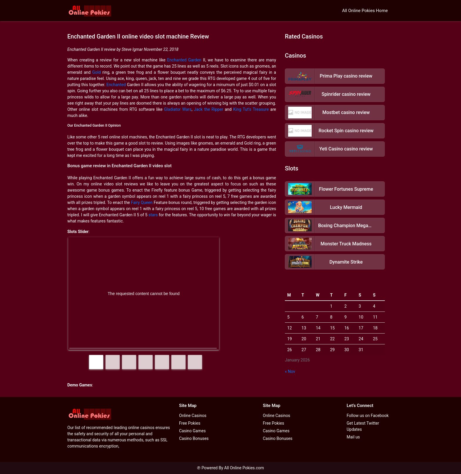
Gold (96, 72)
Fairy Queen (142, 202)
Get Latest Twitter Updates (363, 426)
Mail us (353, 437)
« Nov (290, 371)
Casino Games (192, 430)
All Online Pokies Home (365, 10)
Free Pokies (189, 423)
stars (153, 214)
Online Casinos (192, 415)
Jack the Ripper (208, 109)
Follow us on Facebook (368, 415)
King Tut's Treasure (251, 109)
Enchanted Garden (184, 60)
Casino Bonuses (194, 438)
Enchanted (116, 84)
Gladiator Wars (178, 109)
